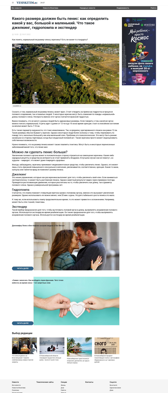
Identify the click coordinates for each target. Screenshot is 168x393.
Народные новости (87, 8)
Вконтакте (113, 337)
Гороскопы (65, 347)
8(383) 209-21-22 (26, 363)
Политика (15, 342)
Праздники (65, 357)
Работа (153, 8)
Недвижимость (123, 8)
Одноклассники (115, 339)
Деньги (63, 344)
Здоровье (64, 354)
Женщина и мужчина (68, 349)
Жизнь (63, 337)
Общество (15, 347)
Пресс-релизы (17, 352)
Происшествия (17, 344)
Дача (63, 352)
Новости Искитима (50, 8)
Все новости (16, 8)
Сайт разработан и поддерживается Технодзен (28, 390)
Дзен (111, 342)
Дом (62, 339)
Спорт (14, 349)
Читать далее (22, 244)
